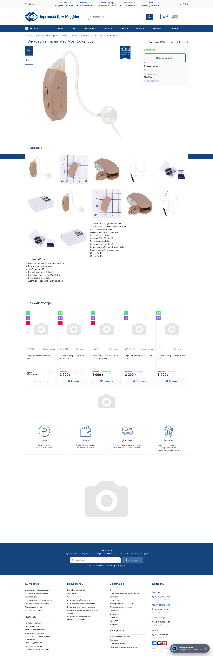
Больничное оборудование (36, 593)
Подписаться (132, 560)
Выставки (157, 28)
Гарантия (114, 617)
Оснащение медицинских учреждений (126, 593)
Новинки (124, 28)
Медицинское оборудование (37, 590)
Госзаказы (114, 611)
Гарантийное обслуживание (79, 600)
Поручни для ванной (33, 643)
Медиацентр (90, 28)
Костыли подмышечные (35, 630)
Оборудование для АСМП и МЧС (38, 600)
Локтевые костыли (33, 623)
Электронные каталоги (120, 637)
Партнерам (114, 600)
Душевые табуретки (33, 646)
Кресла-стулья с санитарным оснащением (37, 638)
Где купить (114, 621)
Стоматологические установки (38, 604)
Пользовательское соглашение (81, 604)
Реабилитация (31, 597)
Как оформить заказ (76, 590)
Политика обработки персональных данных (82, 612)
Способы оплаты (74, 597)
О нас (73, 28)
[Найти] (149, 17)
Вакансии (114, 597)
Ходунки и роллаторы (34, 633)
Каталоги (140, 28)
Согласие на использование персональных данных (79, 618)
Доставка (71, 593)
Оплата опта (115, 614)
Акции (60, 28)
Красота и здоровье (33, 611)
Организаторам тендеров (121, 607)
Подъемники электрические (37, 650)
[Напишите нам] (190, 648)
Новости (108, 28)
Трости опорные (32, 626)
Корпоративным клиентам (121, 604)
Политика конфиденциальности (81, 607)
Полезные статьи (117, 643)
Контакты (174, 28)
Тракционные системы (34, 607)
